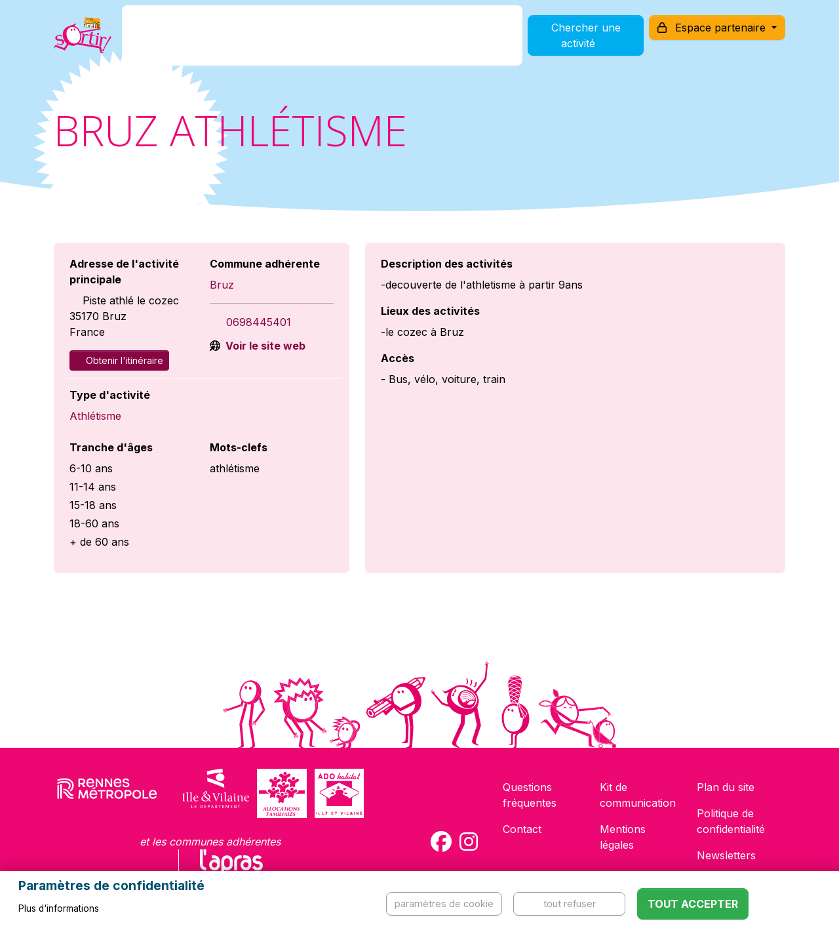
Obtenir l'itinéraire (119, 360)
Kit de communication (638, 795)
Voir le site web (264, 345)
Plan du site (725, 787)
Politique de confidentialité (731, 821)
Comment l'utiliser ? (434, 41)
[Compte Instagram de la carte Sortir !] (468, 841)
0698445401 (258, 322)
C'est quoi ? (211, 41)
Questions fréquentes (529, 795)
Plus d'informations (58, 908)
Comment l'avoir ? (310, 41)
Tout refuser (569, 903)
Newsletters (726, 855)
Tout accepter (693, 903)
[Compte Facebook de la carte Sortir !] (441, 841)
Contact (522, 829)
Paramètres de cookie (444, 903)
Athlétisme (95, 415)
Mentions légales (623, 837)
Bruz (222, 284)
